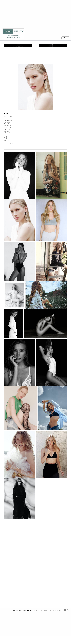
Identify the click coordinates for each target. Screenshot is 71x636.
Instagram (34, 156)
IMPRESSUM (48, 628)
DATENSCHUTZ (58, 628)
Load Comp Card (8, 162)
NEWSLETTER (38, 628)
